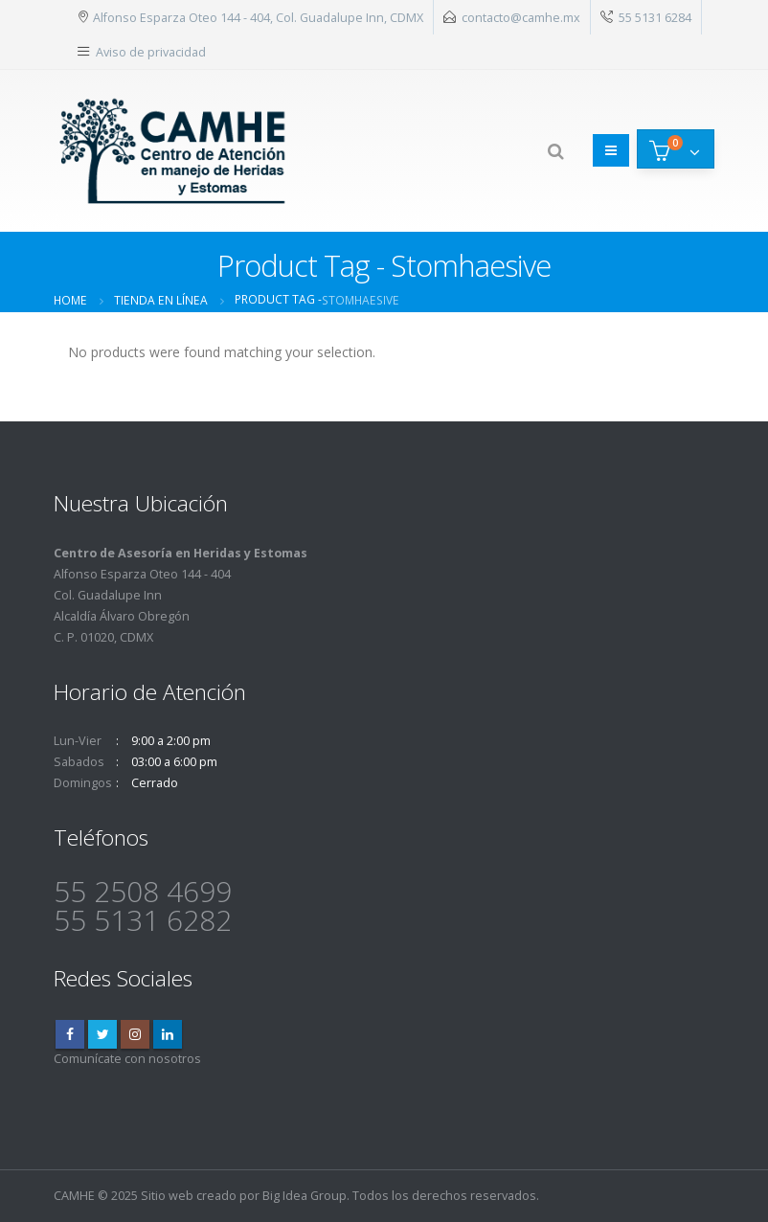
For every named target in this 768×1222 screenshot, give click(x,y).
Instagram (135, 1034)
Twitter (102, 1034)
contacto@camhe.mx (521, 17)
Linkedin (167, 1034)
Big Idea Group (304, 1196)
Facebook (70, 1034)
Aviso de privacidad (151, 51)
